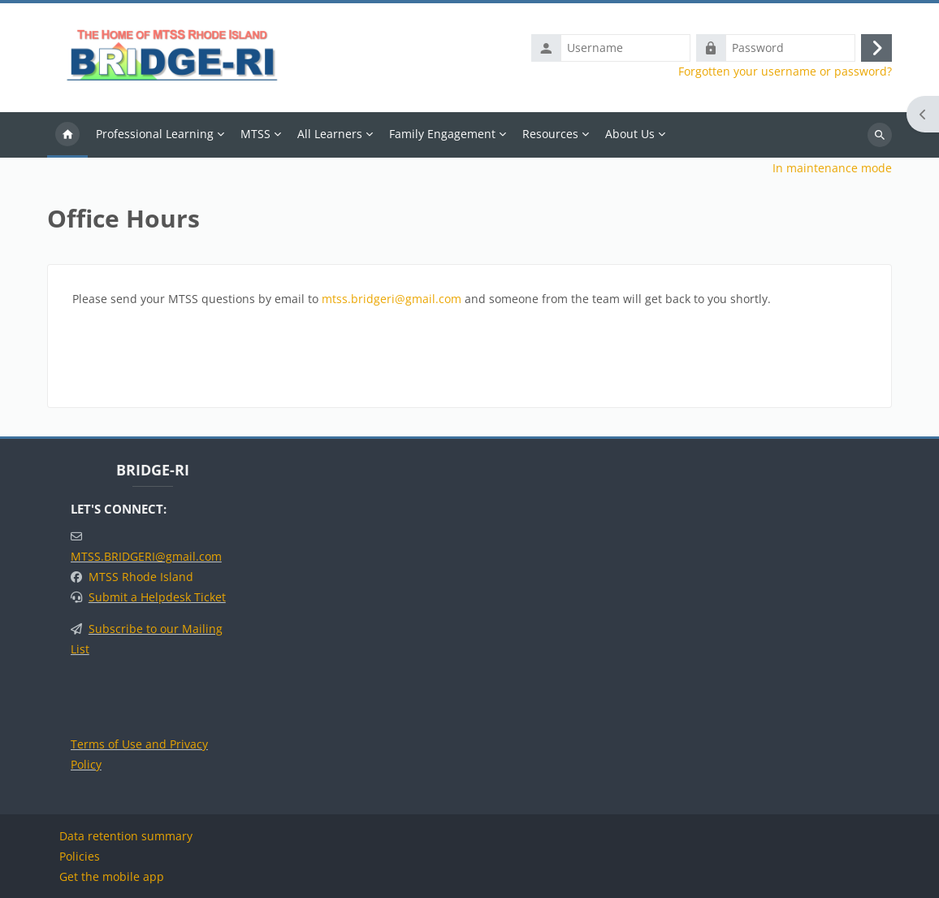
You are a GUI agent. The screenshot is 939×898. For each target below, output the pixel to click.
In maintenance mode (832, 168)
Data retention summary (126, 836)
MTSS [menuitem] (255, 133)
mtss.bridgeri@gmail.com (391, 298)
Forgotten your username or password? (785, 71)
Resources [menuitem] (550, 133)
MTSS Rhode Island (141, 576)
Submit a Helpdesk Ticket (157, 597)
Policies (79, 856)
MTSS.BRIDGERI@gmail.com (146, 556)
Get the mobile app (111, 876)
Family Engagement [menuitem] (442, 133)
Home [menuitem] (67, 135)
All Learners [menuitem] (329, 133)
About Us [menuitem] (630, 133)
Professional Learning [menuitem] (155, 133)
